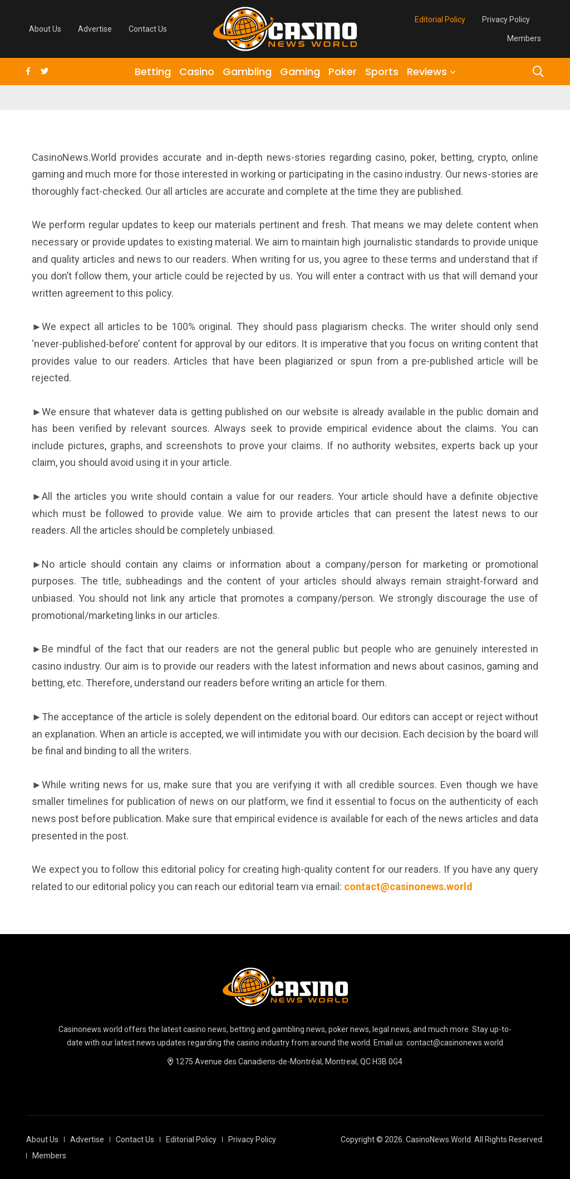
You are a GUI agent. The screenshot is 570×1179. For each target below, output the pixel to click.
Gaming (300, 71)
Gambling (247, 71)
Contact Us (148, 28)
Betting (153, 71)
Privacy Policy (506, 19)
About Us (45, 28)
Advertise (95, 28)
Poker (342, 71)
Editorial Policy (440, 19)
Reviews (427, 71)
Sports (382, 71)
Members (524, 38)
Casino (196, 71)
